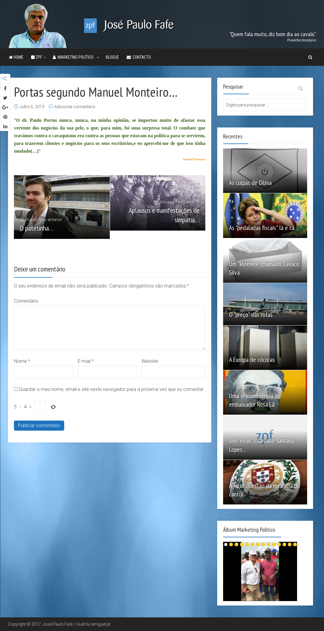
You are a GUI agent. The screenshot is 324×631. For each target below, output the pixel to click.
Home (16, 57)
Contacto (139, 57)
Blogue (112, 57)
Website (149, 361)
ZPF (36, 57)
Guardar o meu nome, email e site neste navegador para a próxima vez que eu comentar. (111, 389)
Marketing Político (74, 57)
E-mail (86, 361)
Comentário (26, 301)
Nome (22, 361)
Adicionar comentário (74, 106)
